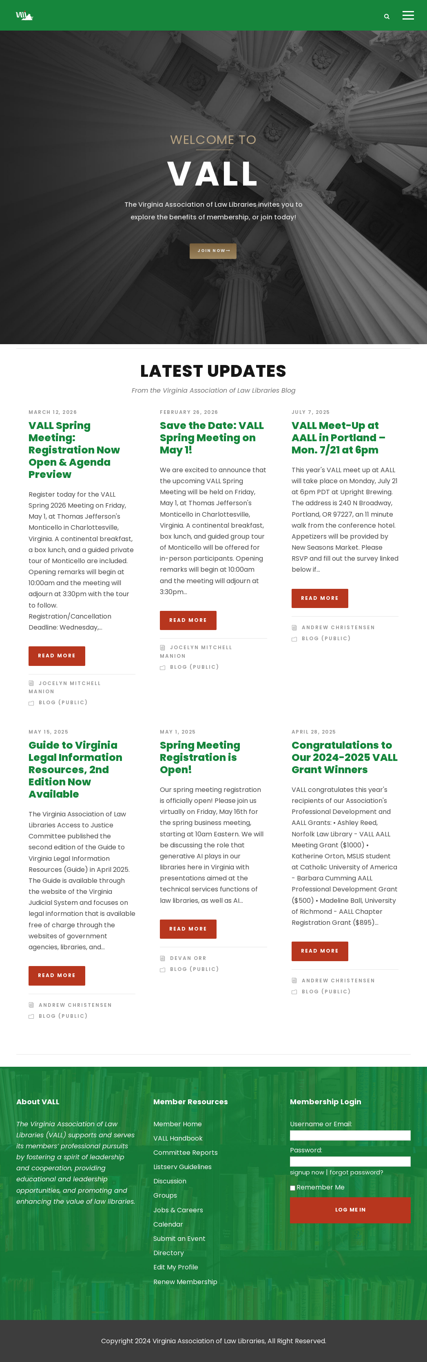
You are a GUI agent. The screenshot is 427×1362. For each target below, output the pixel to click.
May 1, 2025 (178, 731)
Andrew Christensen (338, 627)
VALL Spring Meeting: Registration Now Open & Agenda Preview (74, 450)
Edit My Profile (175, 1267)
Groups (165, 1195)
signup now (307, 1172)
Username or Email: (321, 1124)
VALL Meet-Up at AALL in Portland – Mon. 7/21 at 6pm (339, 437)
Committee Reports (185, 1152)
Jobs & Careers (178, 1210)
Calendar (168, 1224)
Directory (168, 1253)
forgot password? (356, 1172)
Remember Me (317, 1187)
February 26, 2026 (189, 412)
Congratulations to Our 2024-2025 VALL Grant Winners (345, 757)
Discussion (169, 1181)
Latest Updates (213, 371)
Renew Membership (185, 1282)
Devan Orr (188, 958)
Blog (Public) (63, 702)
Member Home (177, 1124)
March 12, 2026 (53, 412)
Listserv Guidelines (182, 1167)
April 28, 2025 (314, 731)
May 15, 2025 (49, 731)
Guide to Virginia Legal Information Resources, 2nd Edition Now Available (75, 769)
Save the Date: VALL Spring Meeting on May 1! (212, 437)
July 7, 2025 (311, 412)
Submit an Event (179, 1238)
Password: (306, 1150)
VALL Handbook (178, 1138)
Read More (57, 655)
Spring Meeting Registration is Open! (200, 757)
